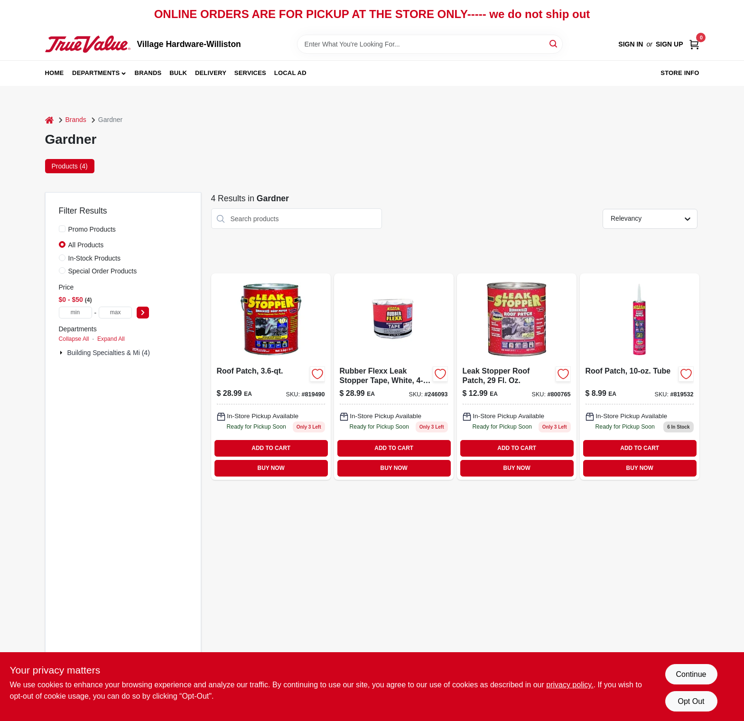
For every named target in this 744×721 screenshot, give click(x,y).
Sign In (630, 44)
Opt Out (691, 701)
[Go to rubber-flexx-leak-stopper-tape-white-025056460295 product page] (394, 376)
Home (54, 72)
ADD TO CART (270, 448)
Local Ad (290, 72)
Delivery (210, 72)
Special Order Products (102, 271)
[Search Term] (430, 44)
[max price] (115, 312)
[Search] (554, 43)
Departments (96, 72)
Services (250, 72)
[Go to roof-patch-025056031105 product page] (271, 376)
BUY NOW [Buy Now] (271, 468)
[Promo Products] (62, 228)
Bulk (178, 72)
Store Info (679, 72)
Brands (148, 72)
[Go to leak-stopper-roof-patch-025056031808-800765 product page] (517, 376)
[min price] (75, 312)
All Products (86, 245)
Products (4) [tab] (70, 166)
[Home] (49, 120)
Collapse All (74, 339)
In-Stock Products (94, 258)
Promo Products (92, 229)
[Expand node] (62, 353)
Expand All (111, 339)
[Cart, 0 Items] (694, 44)
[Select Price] (143, 312)
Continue (691, 674)
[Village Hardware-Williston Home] (87, 44)
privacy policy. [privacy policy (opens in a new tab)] (569, 685)
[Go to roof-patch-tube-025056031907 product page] (639, 376)
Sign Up (669, 44)
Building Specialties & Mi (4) (108, 352)
